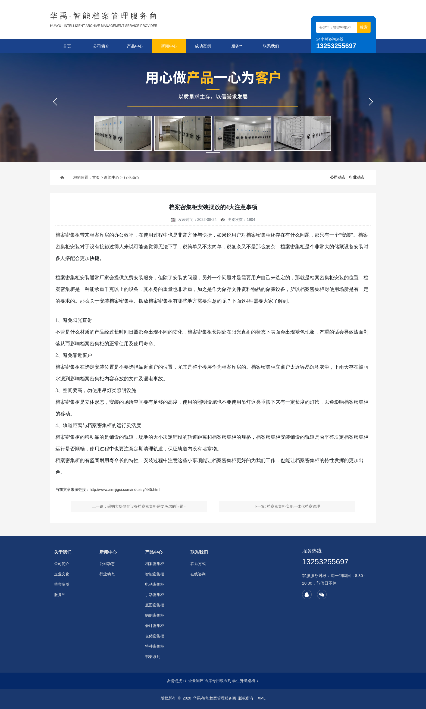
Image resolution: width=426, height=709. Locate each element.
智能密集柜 (154, 574)
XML (262, 698)
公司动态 (337, 177)
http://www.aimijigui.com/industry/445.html (125, 489)
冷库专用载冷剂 (218, 681)
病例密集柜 (154, 615)
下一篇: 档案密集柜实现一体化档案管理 (286, 506)
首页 (67, 46)
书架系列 (152, 656)
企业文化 (61, 574)
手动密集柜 (154, 594)
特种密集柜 (154, 646)
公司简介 (101, 46)
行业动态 (131, 177)
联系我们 (271, 46)
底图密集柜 (154, 605)
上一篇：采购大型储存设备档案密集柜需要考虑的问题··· (139, 506)
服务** (237, 46)
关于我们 (62, 552)
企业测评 (195, 681)
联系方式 (198, 563)
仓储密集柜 (154, 636)
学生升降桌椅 (243, 681)
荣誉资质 (61, 584)
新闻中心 (169, 46)
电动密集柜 (154, 584)
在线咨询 (198, 574)
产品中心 (135, 46)
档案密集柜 (67, 235)
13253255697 (325, 561)
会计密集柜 (154, 625)
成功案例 (203, 46)
